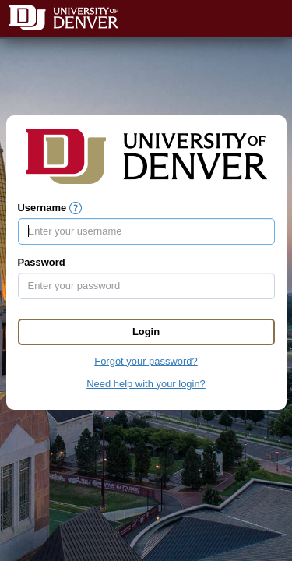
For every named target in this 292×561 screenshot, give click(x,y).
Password (41, 262)
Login (146, 331)
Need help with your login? (146, 384)
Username (42, 207)
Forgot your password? (145, 361)
